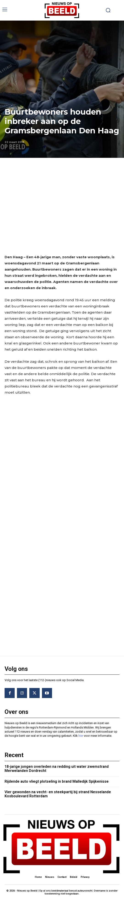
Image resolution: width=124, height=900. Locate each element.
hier (80, 735)
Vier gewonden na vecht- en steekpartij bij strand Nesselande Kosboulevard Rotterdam (58, 794)
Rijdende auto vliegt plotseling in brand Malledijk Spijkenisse (57, 781)
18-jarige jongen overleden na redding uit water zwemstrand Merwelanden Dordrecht (57, 768)
